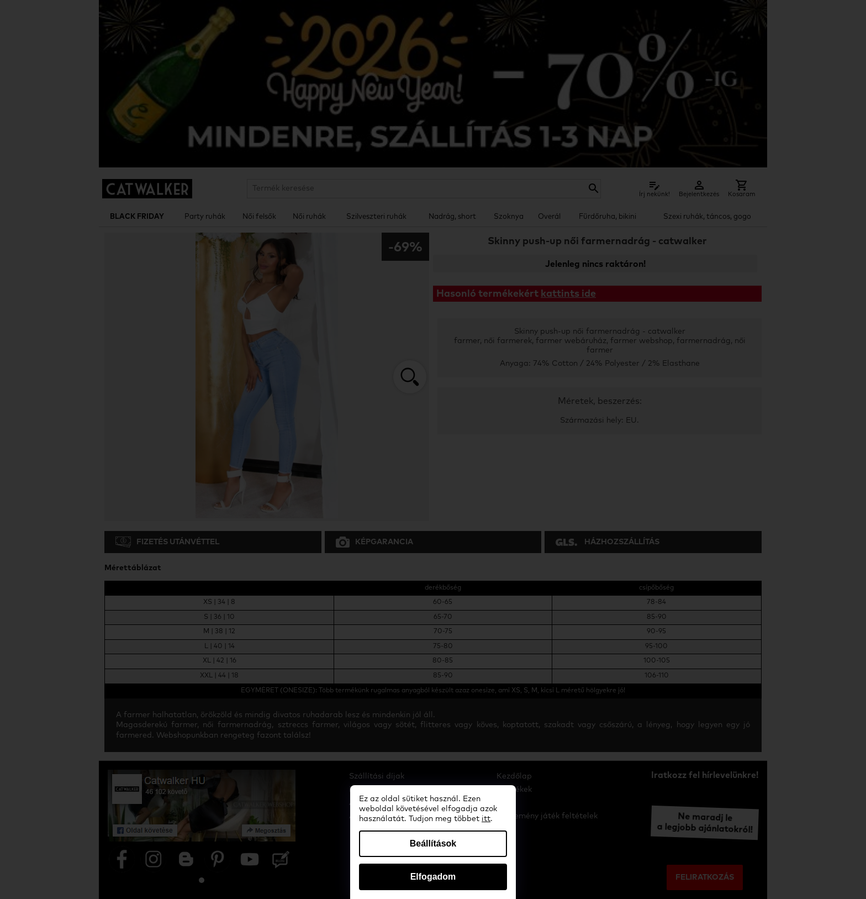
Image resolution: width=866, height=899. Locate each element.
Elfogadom (433, 876)
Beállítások (433, 843)
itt (486, 819)
